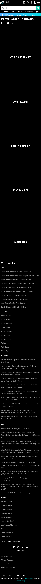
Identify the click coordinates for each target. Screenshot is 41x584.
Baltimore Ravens (7, 537)
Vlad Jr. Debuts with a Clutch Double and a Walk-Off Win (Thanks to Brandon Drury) (19, 386)
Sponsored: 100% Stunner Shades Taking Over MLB (19, 493)
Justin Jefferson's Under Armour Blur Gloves (16, 287)
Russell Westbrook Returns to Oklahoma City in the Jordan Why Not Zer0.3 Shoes (19, 380)
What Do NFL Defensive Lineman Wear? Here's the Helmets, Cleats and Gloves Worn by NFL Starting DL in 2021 (20, 465)
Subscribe (29, 12)
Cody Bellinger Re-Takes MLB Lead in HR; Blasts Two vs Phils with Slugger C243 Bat (19, 392)
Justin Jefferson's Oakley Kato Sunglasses (16, 272)
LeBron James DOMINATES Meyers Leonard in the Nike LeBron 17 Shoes (20, 405)
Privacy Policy (6, 564)
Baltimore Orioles (7, 533)
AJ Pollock (5, 347)
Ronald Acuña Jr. (8, 15)
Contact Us (29, 578)
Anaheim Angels (6, 505)
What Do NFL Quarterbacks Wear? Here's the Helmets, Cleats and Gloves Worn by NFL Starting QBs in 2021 (20, 451)
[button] (35, 2)
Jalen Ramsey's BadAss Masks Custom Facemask (19, 284)
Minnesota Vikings (7, 501)
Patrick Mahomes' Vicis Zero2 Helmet (14, 299)
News (20, 12)
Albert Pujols (5, 351)
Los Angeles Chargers (9, 525)
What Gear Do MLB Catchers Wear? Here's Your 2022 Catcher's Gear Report (19, 457)
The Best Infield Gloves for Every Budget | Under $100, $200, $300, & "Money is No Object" (20, 473)
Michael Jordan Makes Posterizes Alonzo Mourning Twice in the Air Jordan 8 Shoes (19, 418)
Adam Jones (5, 327)
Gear (12, 12)
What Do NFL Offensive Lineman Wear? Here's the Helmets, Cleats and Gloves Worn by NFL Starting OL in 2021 (20, 443)
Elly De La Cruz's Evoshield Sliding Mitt (14, 295)
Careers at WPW (7, 556)
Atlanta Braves (6, 529)
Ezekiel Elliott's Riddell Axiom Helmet (13, 307)
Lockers (5, 12)
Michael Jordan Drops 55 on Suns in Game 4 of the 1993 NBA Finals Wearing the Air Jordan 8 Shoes (19, 411)
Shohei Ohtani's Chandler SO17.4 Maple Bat (16, 280)
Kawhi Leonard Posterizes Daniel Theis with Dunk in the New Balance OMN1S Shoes (20, 399)
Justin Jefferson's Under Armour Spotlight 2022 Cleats (20, 276)
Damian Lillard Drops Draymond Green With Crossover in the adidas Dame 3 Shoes (20, 373)
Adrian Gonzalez (7, 339)
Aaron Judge (5, 320)
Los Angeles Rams (7, 509)
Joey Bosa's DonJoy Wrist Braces (13, 303)
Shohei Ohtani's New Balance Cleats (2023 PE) (17, 291)
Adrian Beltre (5, 335)
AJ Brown (4, 343)
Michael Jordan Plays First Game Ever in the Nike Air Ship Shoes (19, 361)
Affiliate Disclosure (7, 560)
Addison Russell (6, 331)
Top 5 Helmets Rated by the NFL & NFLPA (15, 429)
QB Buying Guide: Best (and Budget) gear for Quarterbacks (16, 479)
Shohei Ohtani (22, 15)
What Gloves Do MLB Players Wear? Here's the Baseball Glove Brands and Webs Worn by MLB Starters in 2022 (20, 435)
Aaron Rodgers (6, 324)
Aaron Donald (6, 316)
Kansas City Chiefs (7, 521)
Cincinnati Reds (6, 513)
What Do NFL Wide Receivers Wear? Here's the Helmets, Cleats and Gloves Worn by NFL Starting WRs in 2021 (20, 486)
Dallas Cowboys (6, 517)
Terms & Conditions (8, 568)
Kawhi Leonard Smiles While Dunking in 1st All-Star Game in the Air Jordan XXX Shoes (19, 367)
